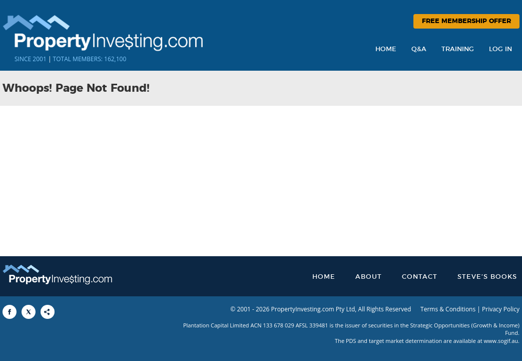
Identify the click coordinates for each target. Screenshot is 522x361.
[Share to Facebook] (10, 312)
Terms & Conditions (447, 309)
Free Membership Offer (466, 21)
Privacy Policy (500, 309)
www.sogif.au (501, 340)
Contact (419, 277)
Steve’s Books (487, 277)
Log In (500, 49)
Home (385, 49)
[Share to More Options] (48, 312)
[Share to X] (29, 312)
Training (457, 49)
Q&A (418, 49)
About (368, 277)
